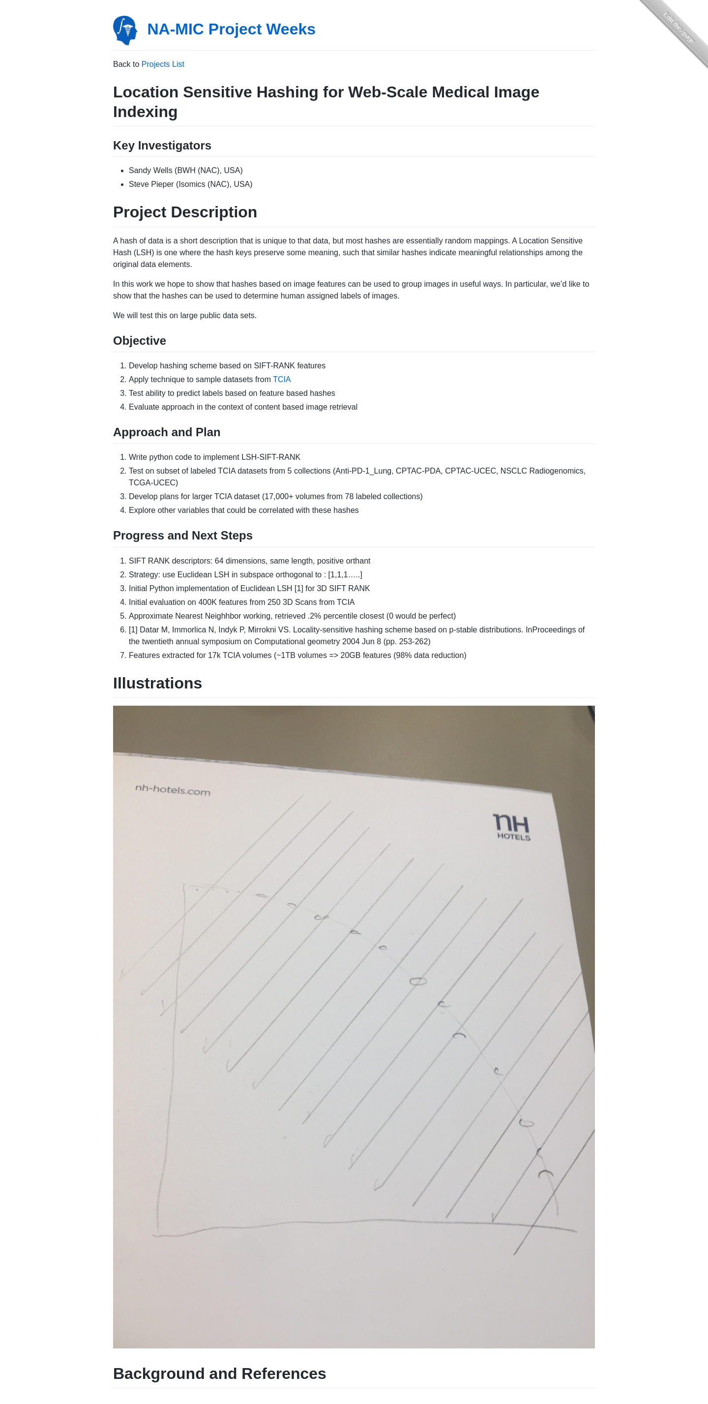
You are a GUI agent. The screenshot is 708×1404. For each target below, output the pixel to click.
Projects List (163, 64)
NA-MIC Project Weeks (231, 29)
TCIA (282, 379)
